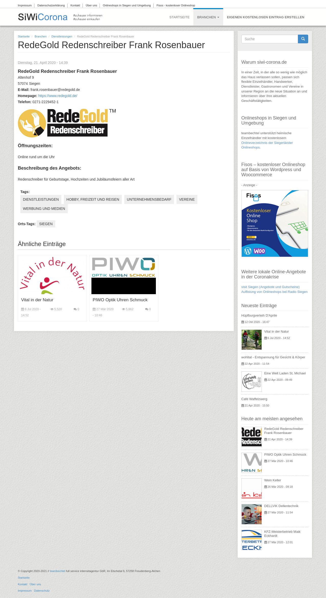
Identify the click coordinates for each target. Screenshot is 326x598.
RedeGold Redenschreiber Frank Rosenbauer (284, 431)
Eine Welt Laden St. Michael (285, 373)
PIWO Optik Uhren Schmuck (120, 299)
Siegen (46, 224)
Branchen (208, 17)
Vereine (187, 199)
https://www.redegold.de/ (57, 96)
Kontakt (75, 5)
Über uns (91, 5)
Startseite (179, 17)
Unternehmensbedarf (149, 199)
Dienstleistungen (61, 36)
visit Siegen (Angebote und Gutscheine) (270, 287)
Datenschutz (42, 590)
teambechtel (57, 571)
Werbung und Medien (44, 209)
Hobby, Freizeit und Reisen (92, 199)
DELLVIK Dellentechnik (281, 506)
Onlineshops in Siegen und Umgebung (127, 5)
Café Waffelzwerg (254, 399)
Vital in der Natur (37, 299)
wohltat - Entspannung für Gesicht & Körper (273, 357)
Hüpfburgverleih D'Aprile (259, 315)
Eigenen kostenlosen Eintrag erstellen (265, 17)
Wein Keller (272, 480)
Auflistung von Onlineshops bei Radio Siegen (274, 292)
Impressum (25, 5)
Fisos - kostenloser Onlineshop (176, 5)
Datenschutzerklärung (51, 5)
